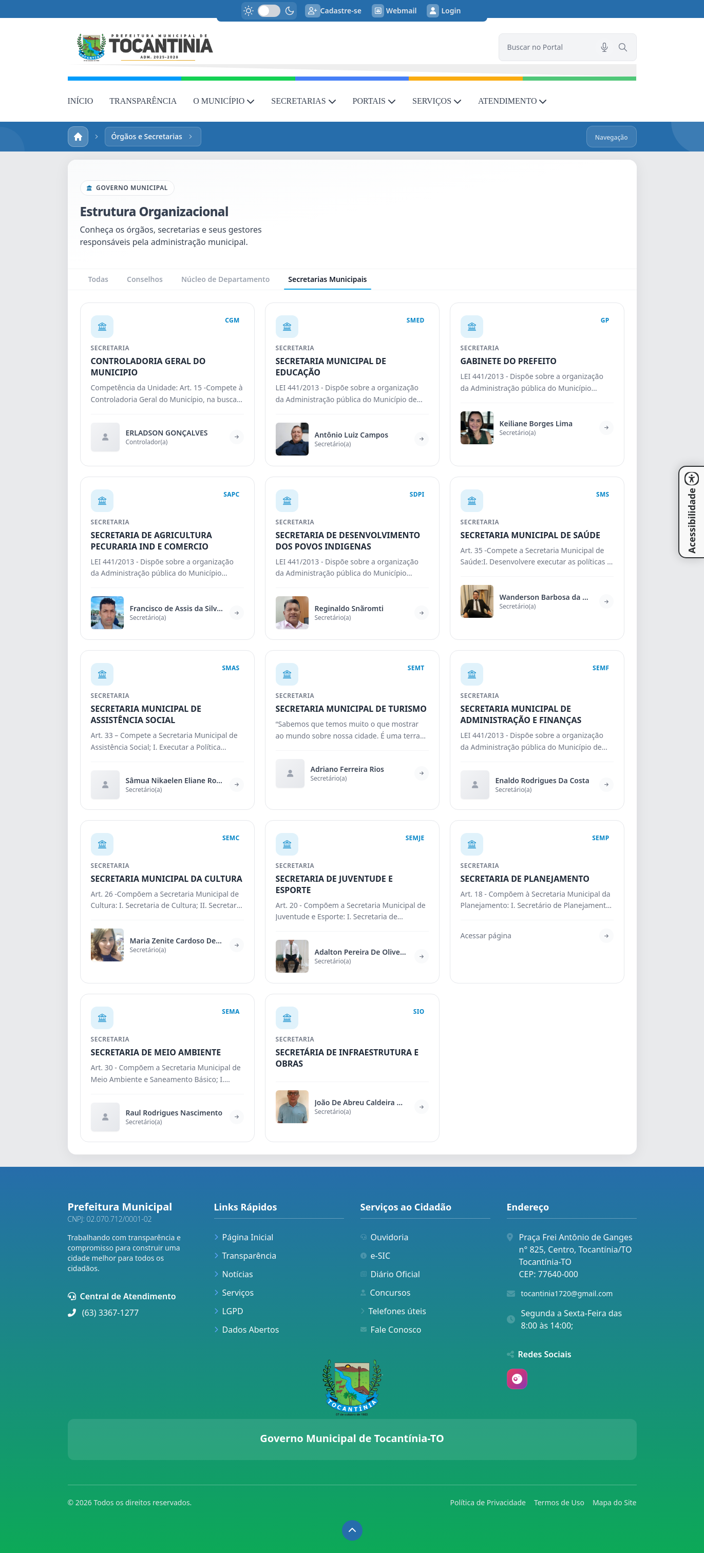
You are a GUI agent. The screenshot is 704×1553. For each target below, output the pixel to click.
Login (444, 10)
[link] (277, 47)
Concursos (385, 1292)
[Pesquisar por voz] (604, 47)
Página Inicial (244, 1237)
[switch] (269, 11)
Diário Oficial (390, 1274)
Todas (98, 279)
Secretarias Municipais (327, 282)
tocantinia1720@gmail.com (567, 1293)
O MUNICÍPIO (224, 101)
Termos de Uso (559, 1502)
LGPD (228, 1311)
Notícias (233, 1274)
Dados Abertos (246, 1329)
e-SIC (375, 1255)
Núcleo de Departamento (225, 279)
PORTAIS (374, 101)
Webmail (394, 10)
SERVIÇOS (437, 101)
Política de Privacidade (488, 1502)
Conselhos (145, 279)
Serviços (234, 1292)
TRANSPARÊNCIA (143, 101)
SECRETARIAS (303, 101)
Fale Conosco (391, 1329)
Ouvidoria (384, 1237)
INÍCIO (80, 101)
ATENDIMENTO (512, 101)
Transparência (245, 1255)
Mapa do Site (615, 1502)
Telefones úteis (393, 1311)
